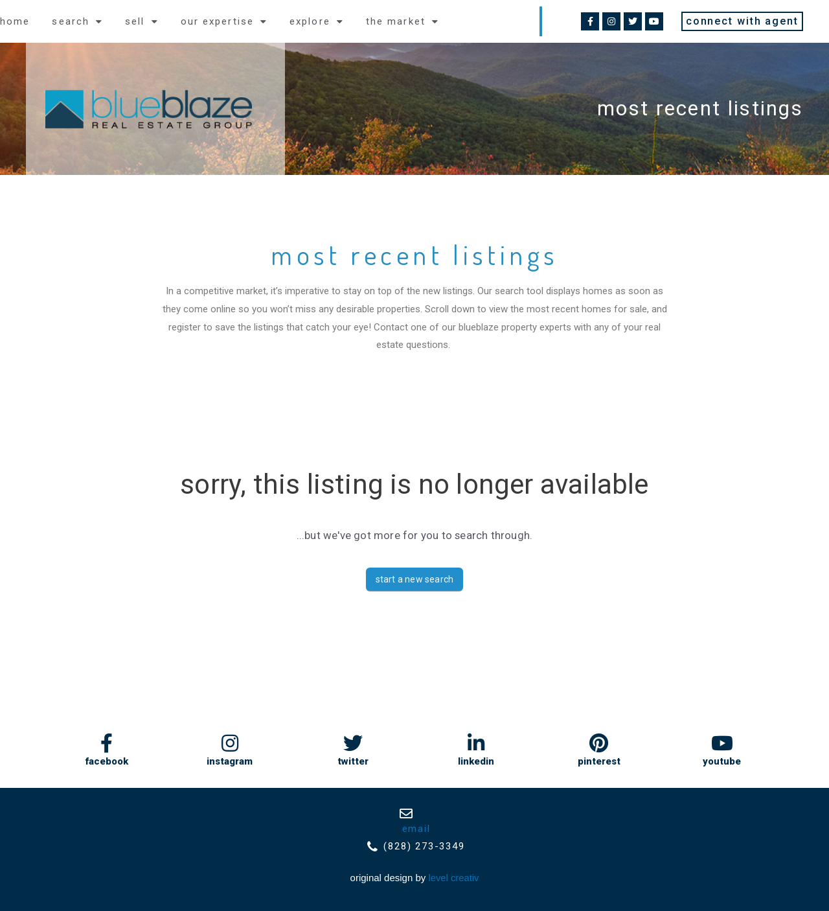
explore (317, 21)
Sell (142, 21)
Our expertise (224, 21)
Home (15, 21)
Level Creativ (453, 878)
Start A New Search (415, 579)
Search (77, 21)
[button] (742, 21)
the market (402, 21)
